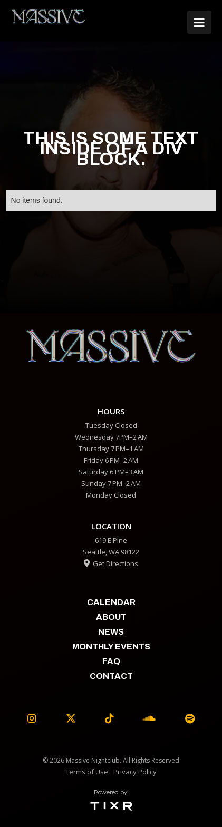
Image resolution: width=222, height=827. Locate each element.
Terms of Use (86, 771)
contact (111, 676)
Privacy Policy (135, 771)
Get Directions (111, 563)
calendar (111, 602)
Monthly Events (111, 646)
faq (111, 661)
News (111, 631)
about (111, 616)
